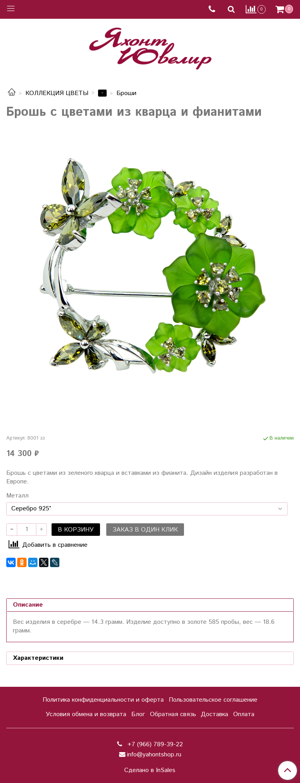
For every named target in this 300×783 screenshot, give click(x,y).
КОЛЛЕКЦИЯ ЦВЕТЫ (56, 93)
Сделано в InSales (149, 770)
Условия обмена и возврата (86, 714)
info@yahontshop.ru (154, 754)
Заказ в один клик (145, 529)
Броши (126, 93)
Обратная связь (173, 714)
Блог (138, 714)
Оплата (243, 714)
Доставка (214, 714)
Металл (17, 496)
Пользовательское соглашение (213, 699)
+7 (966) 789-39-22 (154, 744)
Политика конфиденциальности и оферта (103, 699)
